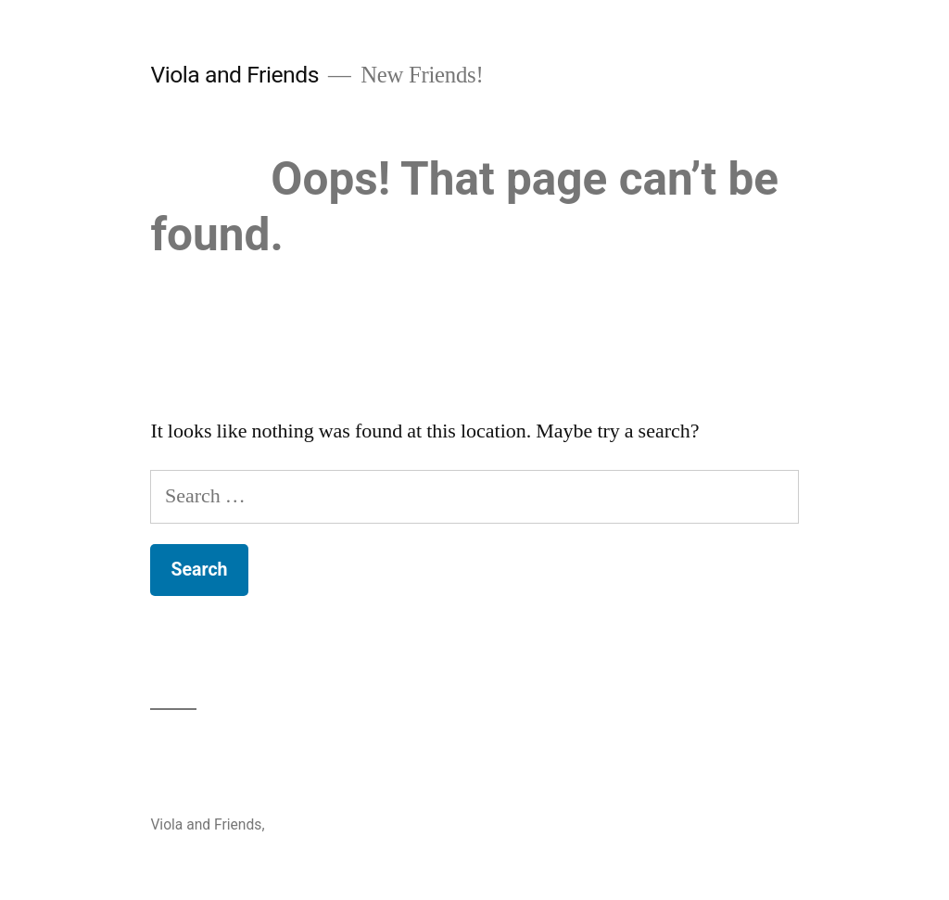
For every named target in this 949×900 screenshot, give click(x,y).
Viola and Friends (234, 74)
